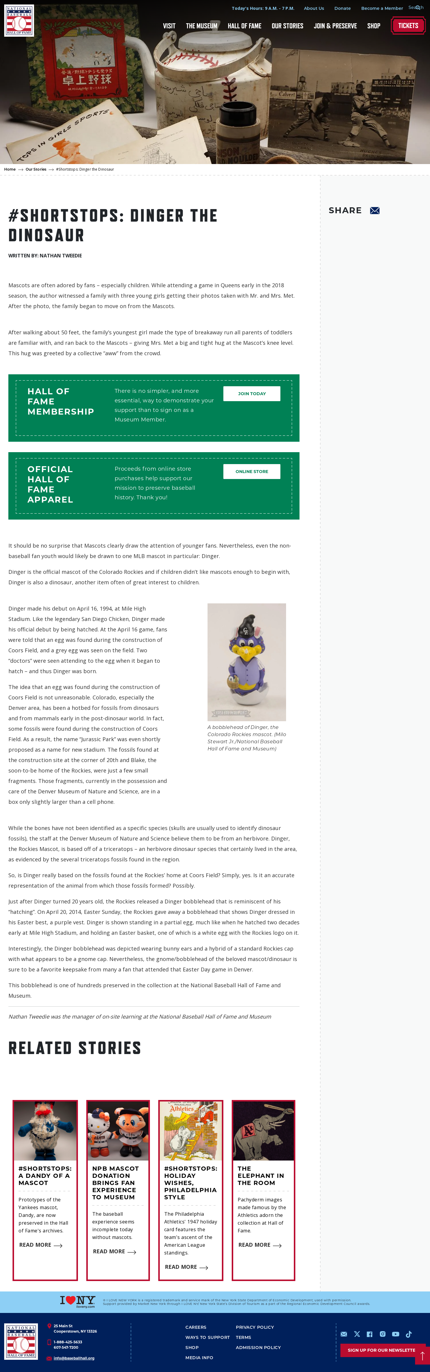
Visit (169, 26)
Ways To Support (207, 1338)
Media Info (199, 1358)
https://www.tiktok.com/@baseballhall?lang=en (408, 1334)
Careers (196, 1327)
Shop (373, 26)
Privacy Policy (255, 1327)
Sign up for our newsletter (383, 1350)
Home (10, 170)
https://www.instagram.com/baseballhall (382, 1334)
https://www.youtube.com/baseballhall (395, 1334)
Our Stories (287, 26)
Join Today (252, 393)
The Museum (201, 26)
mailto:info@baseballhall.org (344, 1334)
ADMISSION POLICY (258, 1348)
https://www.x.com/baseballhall (357, 1334)
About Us (307, 9)
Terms (243, 1338)
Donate (335, 9)
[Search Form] (411, 8)
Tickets (408, 25)
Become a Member (375, 9)
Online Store (252, 471)
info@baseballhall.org (74, 1358)
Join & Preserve (335, 26)
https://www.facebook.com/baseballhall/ (369, 1334)
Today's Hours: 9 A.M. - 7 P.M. (256, 8)
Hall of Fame (244, 26)
